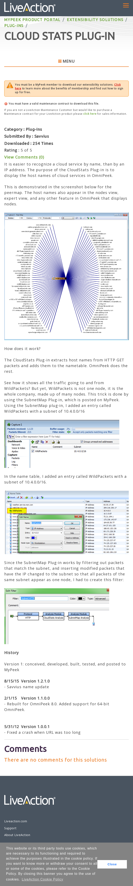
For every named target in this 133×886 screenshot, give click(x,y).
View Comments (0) (24, 157)
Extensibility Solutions (95, 20)
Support (10, 828)
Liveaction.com (15, 821)
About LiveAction (17, 835)
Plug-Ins (14, 26)
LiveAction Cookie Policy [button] (42, 879)
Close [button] (112, 864)
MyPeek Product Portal (32, 20)
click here (89, 114)
